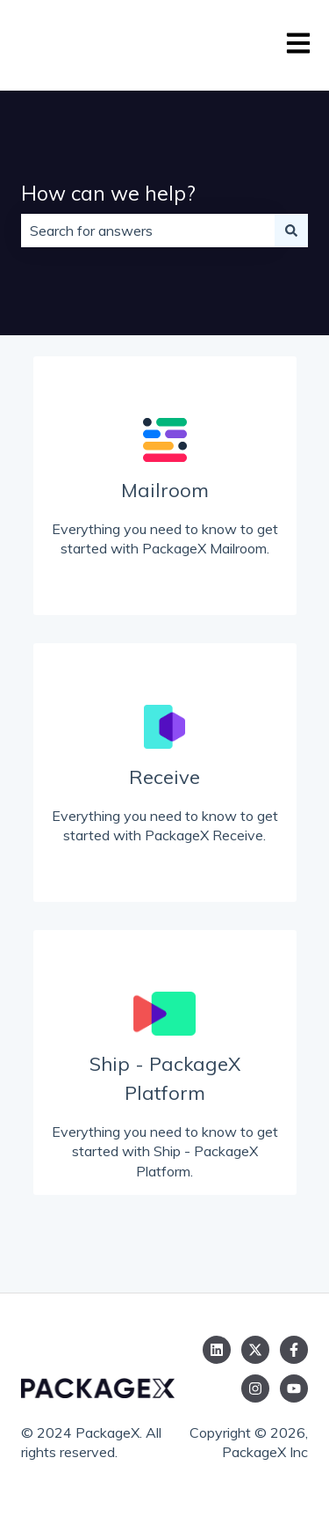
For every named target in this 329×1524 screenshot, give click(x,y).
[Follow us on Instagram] (255, 1388)
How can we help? (108, 193)
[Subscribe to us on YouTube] (294, 1388)
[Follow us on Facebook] (294, 1350)
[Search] (291, 230)
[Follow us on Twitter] (255, 1350)
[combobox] (148, 230)
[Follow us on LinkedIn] (217, 1350)
